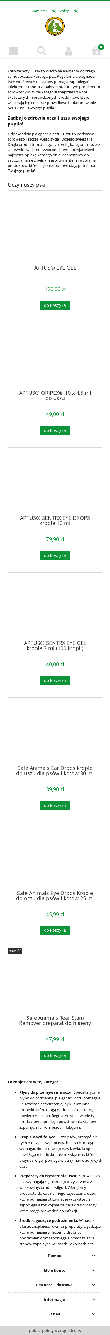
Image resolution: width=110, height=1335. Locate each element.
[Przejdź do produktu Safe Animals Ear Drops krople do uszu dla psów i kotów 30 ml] (55, 733)
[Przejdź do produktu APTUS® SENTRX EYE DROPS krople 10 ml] (55, 483)
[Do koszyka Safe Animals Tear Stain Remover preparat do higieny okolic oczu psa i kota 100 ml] (55, 1055)
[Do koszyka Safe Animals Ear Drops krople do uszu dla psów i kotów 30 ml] (55, 805)
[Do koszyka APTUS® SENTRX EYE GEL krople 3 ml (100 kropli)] (55, 680)
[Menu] (14, 51)
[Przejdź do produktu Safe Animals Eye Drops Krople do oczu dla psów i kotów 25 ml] (55, 858)
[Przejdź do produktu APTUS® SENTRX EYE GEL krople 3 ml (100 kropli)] (55, 608)
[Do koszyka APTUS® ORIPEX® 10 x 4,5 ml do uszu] (55, 430)
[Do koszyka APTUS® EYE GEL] (55, 305)
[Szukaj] (41, 50)
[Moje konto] (69, 51)
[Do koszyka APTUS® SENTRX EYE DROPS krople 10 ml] (55, 555)
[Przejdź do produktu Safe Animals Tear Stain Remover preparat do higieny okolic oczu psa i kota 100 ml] (55, 983)
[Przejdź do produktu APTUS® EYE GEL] (55, 233)
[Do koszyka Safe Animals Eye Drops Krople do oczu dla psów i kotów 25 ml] (55, 930)
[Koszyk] (96, 50)
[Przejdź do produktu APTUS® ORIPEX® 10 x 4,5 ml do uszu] (55, 358)
